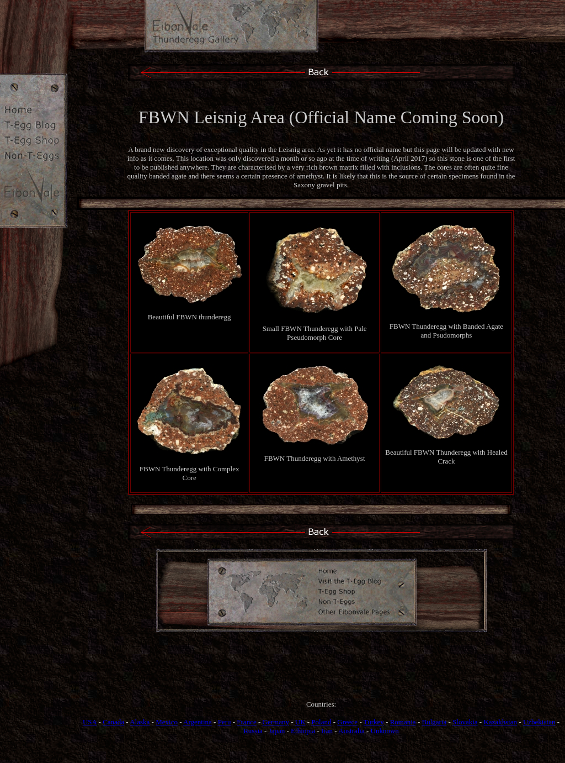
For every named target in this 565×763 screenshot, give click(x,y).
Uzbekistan (539, 722)
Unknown (385, 731)
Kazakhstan (500, 722)
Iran (327, 731)
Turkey (374, 722)
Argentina (197, 722)
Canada (113, 722)
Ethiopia (303, 731)
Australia (351, 731)
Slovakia (465, 722)
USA (90, 722)
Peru (224, 722)
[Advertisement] (321, 676)
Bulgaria (434, 722)
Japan (277, 731)
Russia (253, 731)
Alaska (140, 722)
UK (300, 722)
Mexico (167, 722)
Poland (321, 722)
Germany (276, 722)
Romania (403, 722)
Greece (347, 722)
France (246, 722)
